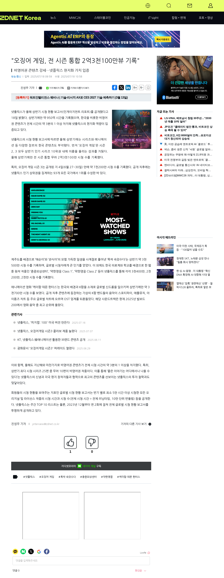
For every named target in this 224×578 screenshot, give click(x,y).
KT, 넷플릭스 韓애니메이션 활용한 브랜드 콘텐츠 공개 (51, 339)
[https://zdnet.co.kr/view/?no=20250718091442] (114, 87)
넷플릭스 (30, 477)
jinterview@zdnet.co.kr (45, 424)
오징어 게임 (47, 477)
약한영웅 (108, 477)
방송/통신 (16, 76)
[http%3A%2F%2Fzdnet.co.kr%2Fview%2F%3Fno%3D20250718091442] (128, 87)
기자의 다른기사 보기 (78, 88)
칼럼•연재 (179, 17)
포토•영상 (206, 17)
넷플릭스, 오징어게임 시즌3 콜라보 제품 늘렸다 (47, 331)
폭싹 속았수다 (68, 477)
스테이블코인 (102, 17)
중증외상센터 (89, 477)
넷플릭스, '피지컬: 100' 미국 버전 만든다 (43, 322)
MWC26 (75, 17)
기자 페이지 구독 (55, 88)
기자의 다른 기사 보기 (136, 424)
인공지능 (129, 17)
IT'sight (153, 17)
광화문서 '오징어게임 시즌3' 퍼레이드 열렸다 (45, 348)
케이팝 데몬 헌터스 (129, 477)
